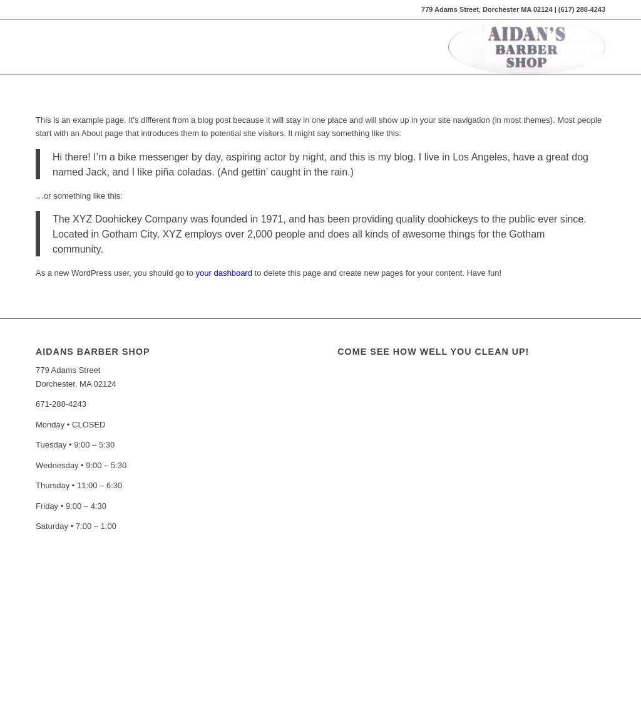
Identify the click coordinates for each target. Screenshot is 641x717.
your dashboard (224, 273)
